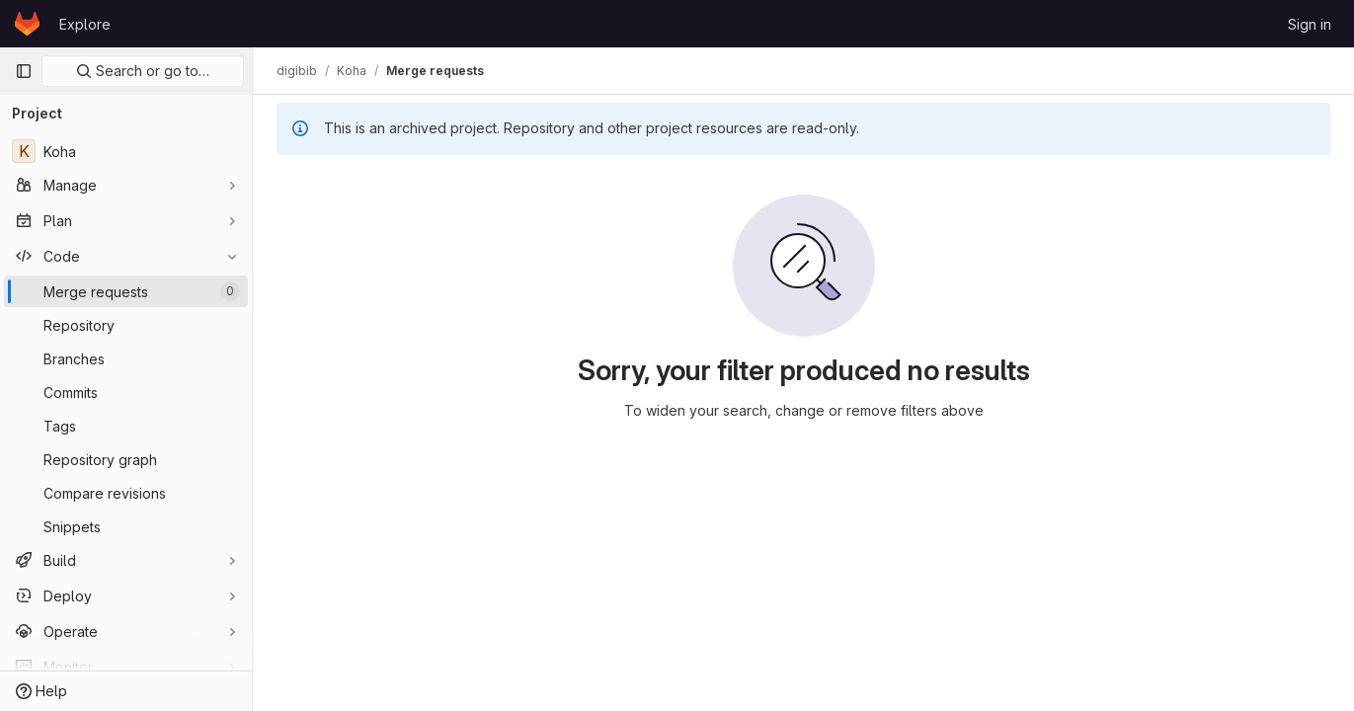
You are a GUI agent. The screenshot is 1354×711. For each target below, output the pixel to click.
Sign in (1309, 24)
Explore (85, 24)
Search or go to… (142, 70)
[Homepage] (27, 24)
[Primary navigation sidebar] (24, 71)
